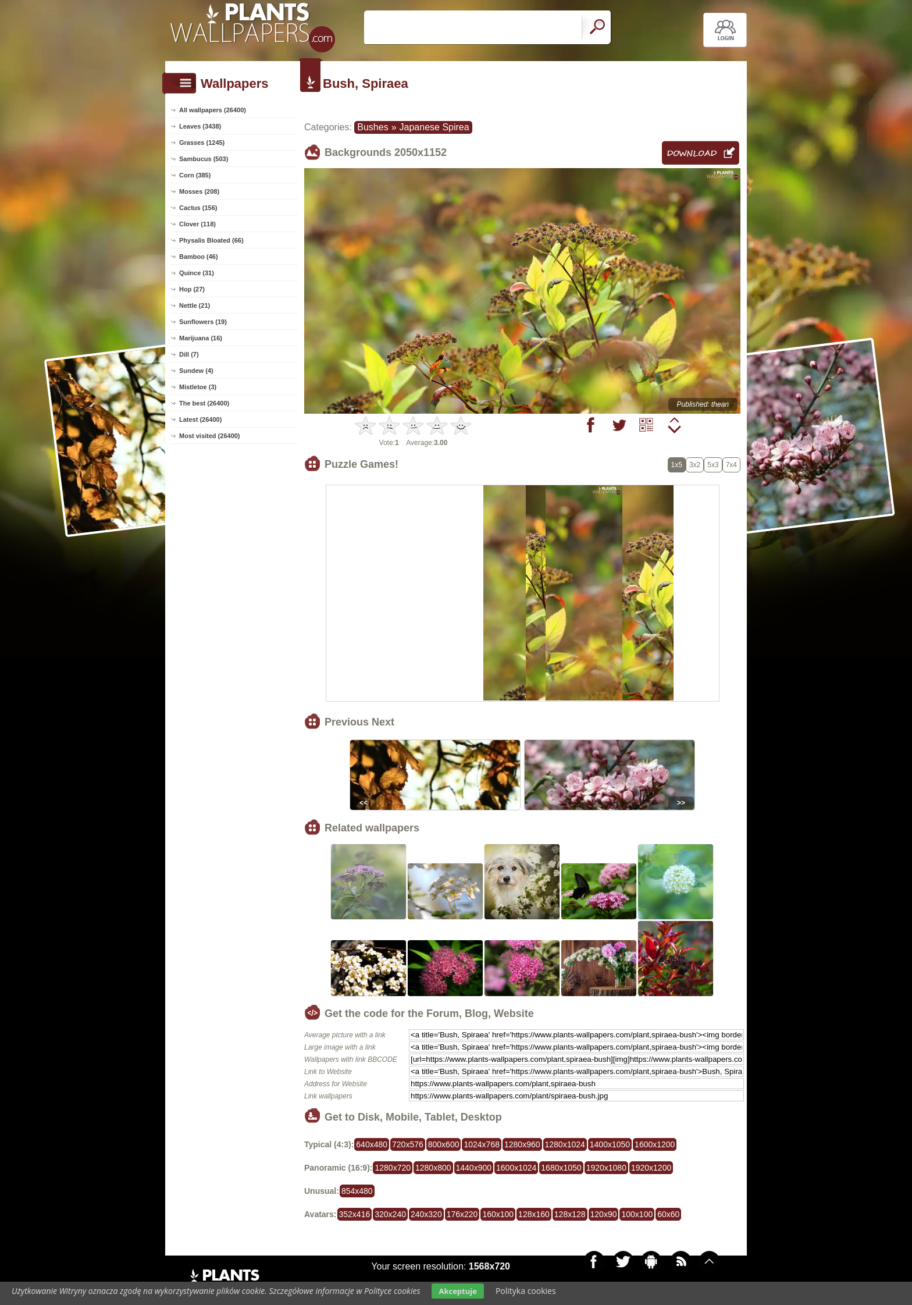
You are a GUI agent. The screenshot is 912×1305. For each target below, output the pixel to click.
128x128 (570, 1214)
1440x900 (474, 1167)
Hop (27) (192, 289)
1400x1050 (610, 1144)
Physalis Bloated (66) (211, 240)
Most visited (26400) (209, 435)
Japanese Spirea (434, 127)
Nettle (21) (194, 305)
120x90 (603, 1214)
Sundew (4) (196, 370)
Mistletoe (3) (197, 386)
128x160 (534, 1214)
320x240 (390, 1214)
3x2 (694, 465)
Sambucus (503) (203, 158)
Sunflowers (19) (203, 321)
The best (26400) (204, 403)
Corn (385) (195, 175)
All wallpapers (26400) (212, 109)
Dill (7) (189, 354)
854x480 (357, 1191)
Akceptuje (457, 1291)
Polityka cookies (526, 1290)
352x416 (354, 1214)
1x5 (676, 465)
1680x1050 (561, 1167)
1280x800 (433, 1167)
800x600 (443, 1144)
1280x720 (393, 1167)
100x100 (637, 1214)
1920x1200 (651, 1167)
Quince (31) (196, 272)
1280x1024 (565, 1144)
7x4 (731, 465)
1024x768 (482, 1144)
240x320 (426, 1214)
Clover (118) (197, 224)
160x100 (498, 1214)
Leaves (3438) (200, 126)
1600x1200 (655, 1144)
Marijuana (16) (200, 338)
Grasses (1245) (202, 142)
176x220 (462, 1214)
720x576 (407, 1144)
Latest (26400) (200, 419)
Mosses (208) (199, 191)
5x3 (712, 465)
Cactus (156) (198, 207)
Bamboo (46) (198, 256)
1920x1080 (606, 1167)
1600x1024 (516, 1167)
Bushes (372, 127)
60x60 (668, 1214)
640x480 (371, 1144)
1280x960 (522, 1144)
